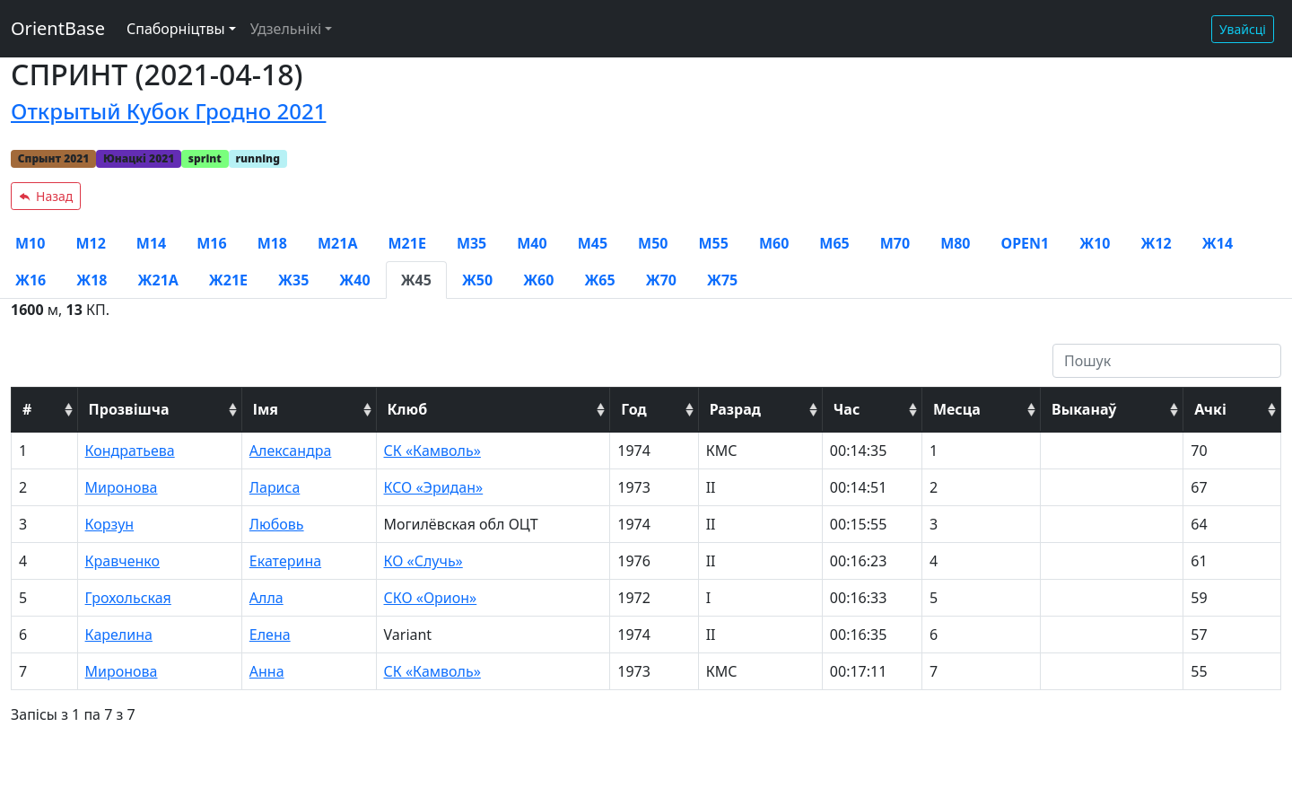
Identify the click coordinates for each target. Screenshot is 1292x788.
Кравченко (122, 561)
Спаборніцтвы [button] (176, 29)
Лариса (275, 487)
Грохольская (128, 598)
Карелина (119, 634)
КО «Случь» (423, 561)
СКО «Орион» (430, 598)
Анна (266, 671)
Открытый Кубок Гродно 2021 (168, 111)
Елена (270, 634)
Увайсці (1242, 29)
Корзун (110, 524)
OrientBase (58, 28)
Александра (290, 450)
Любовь (276, 524)
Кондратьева (130, 450)
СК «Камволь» (432, 450)
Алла (266, 598)
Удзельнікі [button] (285, 29)
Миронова (121, 487)
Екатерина (285, 561)
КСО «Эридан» (434, 487)
